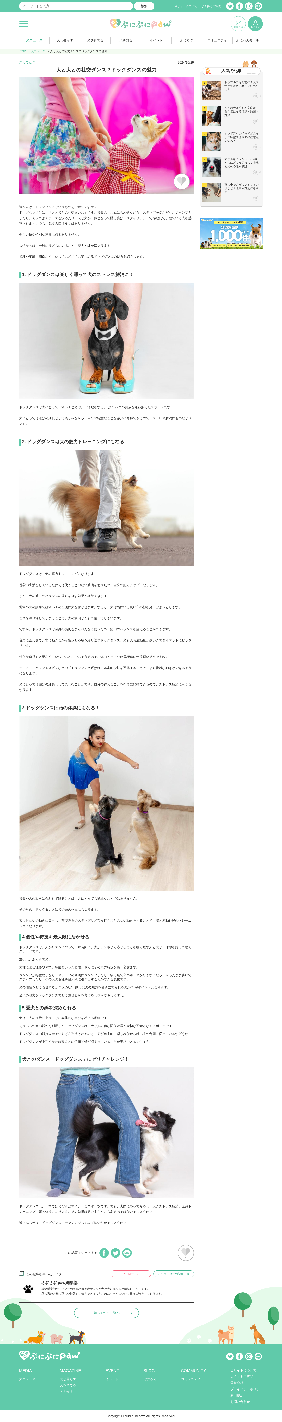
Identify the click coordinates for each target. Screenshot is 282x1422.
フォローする (130, 1273)
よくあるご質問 (211, 6)
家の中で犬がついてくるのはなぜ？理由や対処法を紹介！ (241, 188)
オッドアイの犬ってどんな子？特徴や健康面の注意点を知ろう (241, 137)
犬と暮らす (65, 40)
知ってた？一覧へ (107, 1313)
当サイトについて (185, 6)
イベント (156, 40)
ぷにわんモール (247, 40)
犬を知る (125, 40)
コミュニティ (217, 40)
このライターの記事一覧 (173, 1273)
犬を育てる (95, 40)
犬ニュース (34, 40)
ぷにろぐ (186, 40)
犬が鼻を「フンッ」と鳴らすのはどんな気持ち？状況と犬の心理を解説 (241, 162)
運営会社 (236, 1383)
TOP (23, 51)
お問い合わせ (240, 1402)
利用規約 (236, 1395)
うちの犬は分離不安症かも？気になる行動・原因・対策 (241, 111)
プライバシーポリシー (246, 1389)
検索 (144, 6)
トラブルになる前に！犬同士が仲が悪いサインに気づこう (241, 86)
